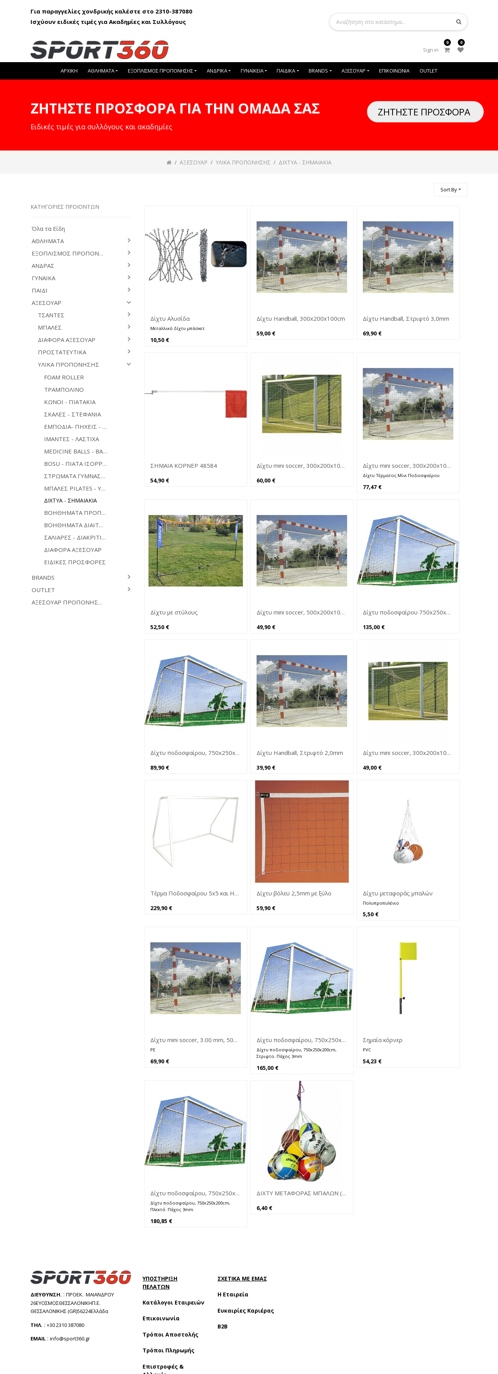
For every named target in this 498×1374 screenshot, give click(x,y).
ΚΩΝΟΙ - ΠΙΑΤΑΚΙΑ (69, 402)
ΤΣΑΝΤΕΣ (51, 315)
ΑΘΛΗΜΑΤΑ (48, 241)
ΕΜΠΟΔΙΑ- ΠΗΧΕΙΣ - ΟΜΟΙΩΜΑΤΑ (78, 426)
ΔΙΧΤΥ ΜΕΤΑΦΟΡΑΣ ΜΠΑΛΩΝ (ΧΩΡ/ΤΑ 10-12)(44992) (302, 1193)
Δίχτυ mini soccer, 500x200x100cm (302, 612)
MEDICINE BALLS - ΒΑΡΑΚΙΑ (78, 451)
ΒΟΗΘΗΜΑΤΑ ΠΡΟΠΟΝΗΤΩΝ (78, 512)
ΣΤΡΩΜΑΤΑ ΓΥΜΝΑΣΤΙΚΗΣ (78, 476)
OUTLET (43, 590)
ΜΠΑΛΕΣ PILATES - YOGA (78, 488)
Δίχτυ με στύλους (174, 612)
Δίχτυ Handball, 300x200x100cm (301, 318)
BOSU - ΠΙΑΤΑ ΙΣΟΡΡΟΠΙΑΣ (78, 463)
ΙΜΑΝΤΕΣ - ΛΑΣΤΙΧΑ (71, 439)
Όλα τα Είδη (48, 228)
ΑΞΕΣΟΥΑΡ (46, 302)
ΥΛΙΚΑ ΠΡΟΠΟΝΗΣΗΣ (68, 364)
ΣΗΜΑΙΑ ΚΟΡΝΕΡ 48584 (183, 465)
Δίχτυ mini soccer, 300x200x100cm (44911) (302, 465)
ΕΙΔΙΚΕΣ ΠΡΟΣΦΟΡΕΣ (75, 562)
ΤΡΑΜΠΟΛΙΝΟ (64, 389)
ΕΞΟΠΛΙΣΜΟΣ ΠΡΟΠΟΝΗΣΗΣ (71, 253)
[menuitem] (69, 71)
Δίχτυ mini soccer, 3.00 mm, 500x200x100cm (195, 1040)
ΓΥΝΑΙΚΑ (43, 278)
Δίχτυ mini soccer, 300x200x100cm (408, 465)
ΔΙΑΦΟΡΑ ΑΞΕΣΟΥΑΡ (66, 340)
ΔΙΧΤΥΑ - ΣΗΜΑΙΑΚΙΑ (70, 500)
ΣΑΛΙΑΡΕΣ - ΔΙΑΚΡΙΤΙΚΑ (76, 537)
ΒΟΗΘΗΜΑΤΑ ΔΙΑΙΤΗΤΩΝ (78, 525)
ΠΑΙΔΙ (40, 290)
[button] (450, 189)
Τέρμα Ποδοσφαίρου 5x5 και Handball (195, 893)
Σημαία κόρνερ (383, 1040)
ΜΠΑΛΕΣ (50, 327)
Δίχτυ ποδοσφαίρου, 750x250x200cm (195, 752)
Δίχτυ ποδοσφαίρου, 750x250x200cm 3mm (302, 1040)
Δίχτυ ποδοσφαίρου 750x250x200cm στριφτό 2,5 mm (408, 612)
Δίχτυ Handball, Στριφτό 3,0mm (406, 318)
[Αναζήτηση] (424, 186)
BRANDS (43, 577)
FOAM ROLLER (64, 377)
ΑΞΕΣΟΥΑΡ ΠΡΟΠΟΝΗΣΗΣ (69, 602)
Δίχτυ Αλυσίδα (170, 318)
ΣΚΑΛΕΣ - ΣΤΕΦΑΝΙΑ (72, 414)
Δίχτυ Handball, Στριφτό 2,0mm (300, 752)
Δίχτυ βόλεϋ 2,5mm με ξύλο (294, 893)
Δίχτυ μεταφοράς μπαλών (398, 893)
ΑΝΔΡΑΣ (43, 265)
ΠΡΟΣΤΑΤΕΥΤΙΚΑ (62, 352)
